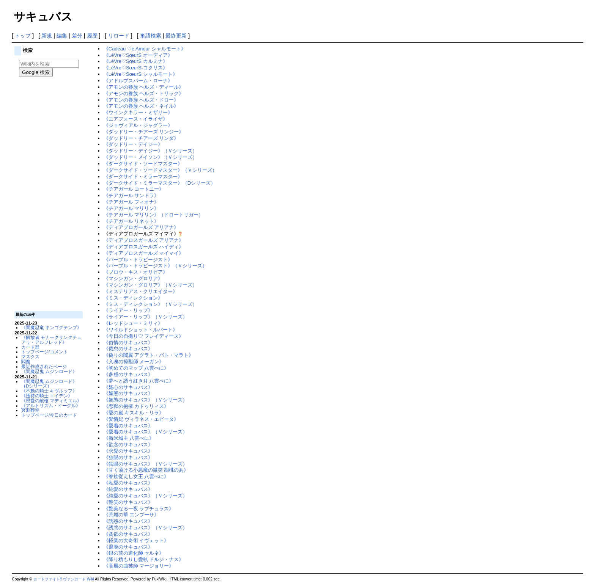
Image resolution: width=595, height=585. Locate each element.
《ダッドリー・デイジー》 (133, 144)
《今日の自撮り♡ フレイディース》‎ (144, 336)
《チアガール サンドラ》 (131, 195)
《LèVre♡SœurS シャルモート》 (141, 74)
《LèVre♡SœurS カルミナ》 (136, 61)
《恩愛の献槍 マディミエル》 (51, 400)
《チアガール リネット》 (131, 221)
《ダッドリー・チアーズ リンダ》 (141, 138)
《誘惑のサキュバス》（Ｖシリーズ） (145, 527)
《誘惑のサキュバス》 (128, 521)
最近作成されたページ (44, 366)
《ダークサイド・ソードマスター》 (143, 163)
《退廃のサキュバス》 (128, 547)
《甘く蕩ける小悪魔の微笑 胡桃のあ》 (146, 470)
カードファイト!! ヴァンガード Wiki (63, 579)
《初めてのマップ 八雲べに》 (136, 368)
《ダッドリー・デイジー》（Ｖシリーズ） (150, 151)
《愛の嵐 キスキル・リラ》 (134, 413)
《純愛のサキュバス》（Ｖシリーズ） (145, 496)
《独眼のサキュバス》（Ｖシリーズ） (145, 464)
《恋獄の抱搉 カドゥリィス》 (136, 406)
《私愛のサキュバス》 (128, 483)
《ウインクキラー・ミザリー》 (138, 112)
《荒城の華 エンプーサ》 (131, 515)
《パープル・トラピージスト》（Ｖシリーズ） (155, 265)
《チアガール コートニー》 (134, 189)
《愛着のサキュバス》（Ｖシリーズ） (145, 431)
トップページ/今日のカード (49, 414)
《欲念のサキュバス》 (128, 444)
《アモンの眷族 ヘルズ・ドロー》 (141, 100)
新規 (46, 36)
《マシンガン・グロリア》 (133, 278)
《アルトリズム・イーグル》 (50, 405)
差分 (77, 36)
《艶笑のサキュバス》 (128, 502)
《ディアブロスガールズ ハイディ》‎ (144, 246)
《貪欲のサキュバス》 (128, 534)
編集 (62, 36)
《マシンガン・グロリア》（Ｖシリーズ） (150, 285)
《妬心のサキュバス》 (128, 387)
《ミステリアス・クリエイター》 (141, 291)
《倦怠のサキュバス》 (128, 348)
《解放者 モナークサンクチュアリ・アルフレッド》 (51, 340)
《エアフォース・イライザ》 (136, 119)
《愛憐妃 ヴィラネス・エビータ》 (141, 419)
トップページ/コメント (44, 351)
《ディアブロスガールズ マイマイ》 (144, 253)
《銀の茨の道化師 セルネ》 (134, 553)
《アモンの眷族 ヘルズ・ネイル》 (141, 106)
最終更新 (176, 36)
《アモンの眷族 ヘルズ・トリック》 (144, 93)
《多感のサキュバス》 (128, 374)
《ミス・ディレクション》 (133, 298)
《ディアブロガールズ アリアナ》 (141, 227)
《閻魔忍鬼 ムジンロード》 (49, 371)
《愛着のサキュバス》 (128, 425)
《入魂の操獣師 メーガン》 (134, 361)
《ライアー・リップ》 (128, 310)
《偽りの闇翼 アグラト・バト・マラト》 (149, 355)
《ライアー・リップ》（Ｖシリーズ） (145, 317)
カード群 (30, 347)
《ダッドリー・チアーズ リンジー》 (144, 132)
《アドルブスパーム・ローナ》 (138, 80)
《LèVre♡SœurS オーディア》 (138, 55)
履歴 (92, 36)
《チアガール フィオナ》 (131, 202)
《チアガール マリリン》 (131, 208)
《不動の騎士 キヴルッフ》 (49, 390)
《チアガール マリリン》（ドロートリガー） (154, 215)
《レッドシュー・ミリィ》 (133, 323)
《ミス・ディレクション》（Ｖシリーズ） (150, 304)
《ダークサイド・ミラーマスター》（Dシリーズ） (160, 183)
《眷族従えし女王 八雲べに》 (136, 476)
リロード (118, 36)
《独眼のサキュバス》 (128, 457)
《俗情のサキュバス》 (128, 342)
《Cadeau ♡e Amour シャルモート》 (145, 49)
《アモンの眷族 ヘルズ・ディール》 (144, 87)
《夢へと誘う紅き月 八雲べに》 (139, 381)
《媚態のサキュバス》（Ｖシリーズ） (145, 400)
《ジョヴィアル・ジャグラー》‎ (138, 125)
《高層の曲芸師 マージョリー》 (139, 566)
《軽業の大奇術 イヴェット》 (136, 540)
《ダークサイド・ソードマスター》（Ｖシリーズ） (160, 170)
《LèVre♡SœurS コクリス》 (136, 68)
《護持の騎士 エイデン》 (46, 395)
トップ (23, 36)
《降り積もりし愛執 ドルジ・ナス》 (144, 559)
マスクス (30, 356)
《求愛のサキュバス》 (128, 451)
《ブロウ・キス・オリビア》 (136, 272)
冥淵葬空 (30, 410)
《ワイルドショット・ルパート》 (141, 329)
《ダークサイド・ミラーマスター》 (143, 176)
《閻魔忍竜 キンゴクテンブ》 (51, 327)
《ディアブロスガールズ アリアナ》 (144, 240)
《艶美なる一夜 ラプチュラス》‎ (139, 508)
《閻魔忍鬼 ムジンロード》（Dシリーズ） (49, 384)
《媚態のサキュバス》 (128, 393)
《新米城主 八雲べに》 (129, 438)
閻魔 (25, 361)
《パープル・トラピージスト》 (138, 259)
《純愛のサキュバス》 (128, 489)
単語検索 (150, 36)
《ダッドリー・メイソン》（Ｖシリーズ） (150, 157)
